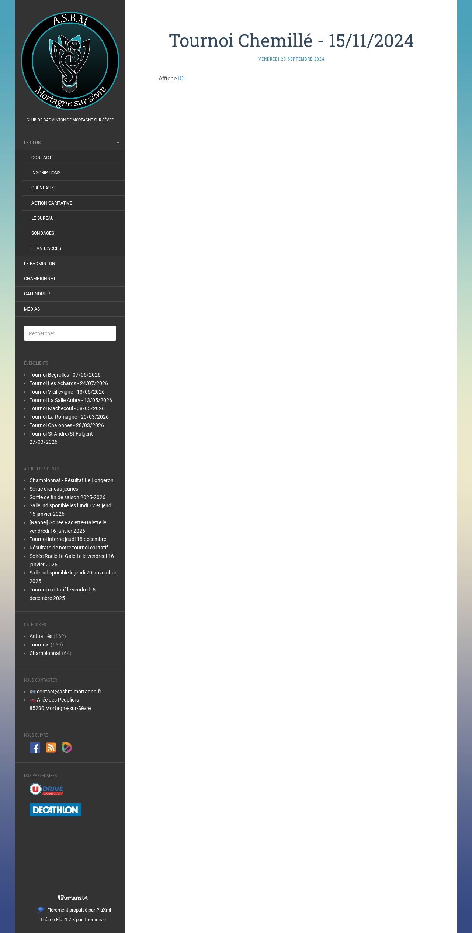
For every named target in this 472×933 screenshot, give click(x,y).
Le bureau (42, 218)
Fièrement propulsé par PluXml (74, 910)
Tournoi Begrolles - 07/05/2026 (65, 375)
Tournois (39, 645)
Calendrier (37, 293)
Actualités (41, 636)
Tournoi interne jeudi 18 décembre (68, 539)
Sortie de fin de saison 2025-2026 (67, 497)
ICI (181, 78)
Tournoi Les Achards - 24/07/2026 (69, 383)
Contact (41, 157)
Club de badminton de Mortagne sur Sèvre (70, 120)
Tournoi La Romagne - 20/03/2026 (69, 417)
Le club (32, 142)
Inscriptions (45, 172)
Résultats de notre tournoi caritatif (69, 547)
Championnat (40, 278)
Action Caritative (51, 203)
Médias (32, 309)
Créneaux (42, 188)
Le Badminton (39, 263)
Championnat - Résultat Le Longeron (72, 480)
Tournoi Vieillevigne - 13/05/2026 (67, 392)
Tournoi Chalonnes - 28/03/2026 (67, 425)
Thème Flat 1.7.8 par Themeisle (73, 919)
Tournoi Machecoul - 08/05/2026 (67, 408)
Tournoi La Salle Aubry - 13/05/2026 (71, 400)
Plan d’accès (46, 248)
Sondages (42, 233)
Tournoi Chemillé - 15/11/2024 (291, 40)
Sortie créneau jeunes (54, 489)
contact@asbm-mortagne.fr (69, 691)
